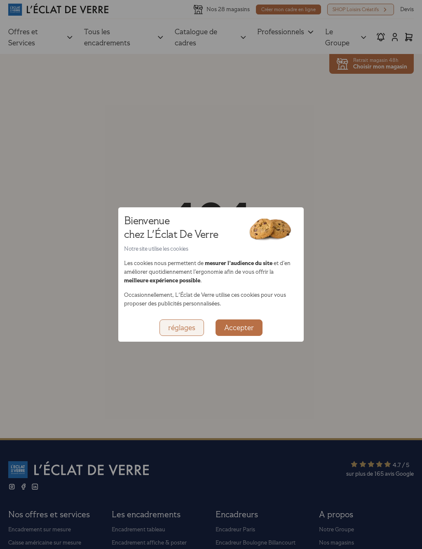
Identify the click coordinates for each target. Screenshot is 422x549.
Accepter (239, 327)
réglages (181, 327)
